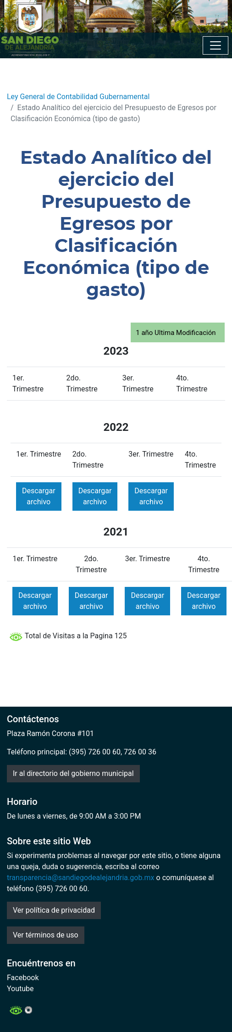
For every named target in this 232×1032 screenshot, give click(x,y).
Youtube (20, 988)
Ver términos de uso (45, 935)
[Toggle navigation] (215, 45)
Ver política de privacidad (54, 910)
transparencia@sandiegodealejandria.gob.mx (81, 877)
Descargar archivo (38, 496)
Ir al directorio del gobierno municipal (73, 773)
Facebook (23, 977)
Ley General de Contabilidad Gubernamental (78, 96)
